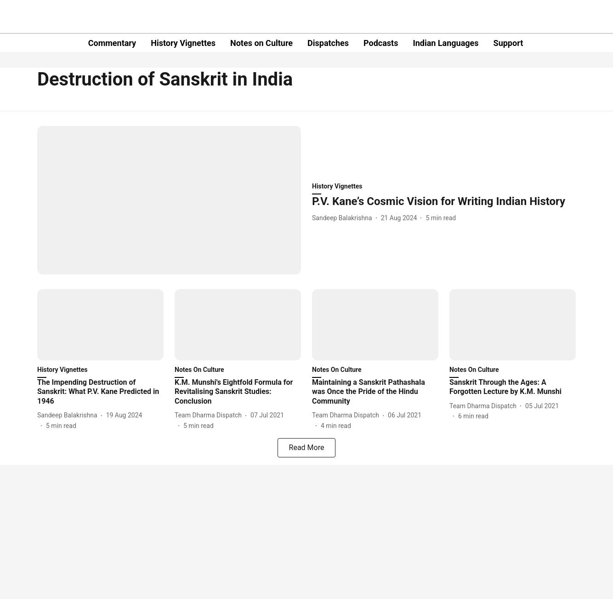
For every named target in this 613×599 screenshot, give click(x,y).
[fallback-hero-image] (169, 200)
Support (508, 43)
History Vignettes (183, 43)
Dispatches (328, 43)
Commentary (112, 43)
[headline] (444, 201)
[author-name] (344, 218)
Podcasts (380, 43)
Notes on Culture (261, 43)
